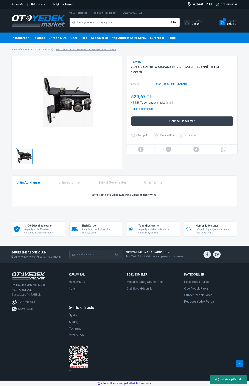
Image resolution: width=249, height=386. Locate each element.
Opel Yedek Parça (196, 288)
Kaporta (183, 83)
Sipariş (73, 322)
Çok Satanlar (132, 13)
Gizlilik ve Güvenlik (139, 288)
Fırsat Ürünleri (105, 13)
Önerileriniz (153, 182)
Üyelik (73, 315)
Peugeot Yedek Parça (199, 301)
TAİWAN (136, 62)
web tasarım (70, 370)
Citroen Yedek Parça (198, 295)
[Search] (124, 22)
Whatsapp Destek (228, 379)
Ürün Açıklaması (29, 182)
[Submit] (116, 254)
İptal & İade (77, 335)
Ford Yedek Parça (196, 282)
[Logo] (38, 21)
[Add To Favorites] (164, 135)
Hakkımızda (38, 4)
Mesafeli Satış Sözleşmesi (145, 282)
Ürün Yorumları (70, 182)
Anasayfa (18, 4)
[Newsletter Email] (90, 254)
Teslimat (75, 328)
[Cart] (228, 22)
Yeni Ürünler (78, 13)
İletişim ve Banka (63, 4)
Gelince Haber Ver (182, 121)
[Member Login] (193, 22)
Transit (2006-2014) (165, 83)
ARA (173, 22)
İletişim (74, 288)
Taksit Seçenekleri (142, 108)
